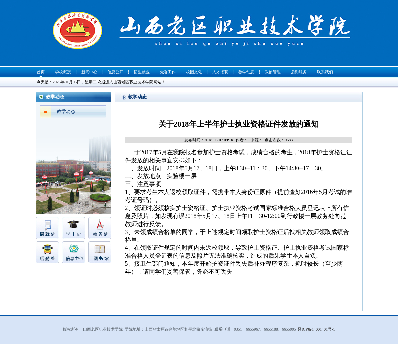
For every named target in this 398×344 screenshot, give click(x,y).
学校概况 (63, 72)
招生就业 (142, 72)
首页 (41, 72)
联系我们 (325, 72)
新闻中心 (89, 72)
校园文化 (194, 72)
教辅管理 (273, 72)
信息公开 (115, 72)
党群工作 (168, 72)
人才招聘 (220, 72)
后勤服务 (299, 72)
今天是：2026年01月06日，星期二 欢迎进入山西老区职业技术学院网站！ (101, 82)
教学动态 (246, 72)
